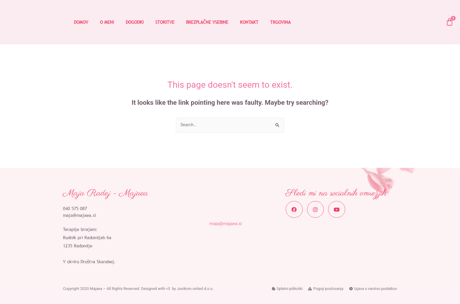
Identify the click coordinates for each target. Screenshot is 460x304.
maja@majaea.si (79, 215)
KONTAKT (249, 22)
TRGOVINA (280, 22)
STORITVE (164, 22)
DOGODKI (135, 22)
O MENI (107, 22)
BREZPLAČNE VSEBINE (207, 22)
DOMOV (81, 22)
